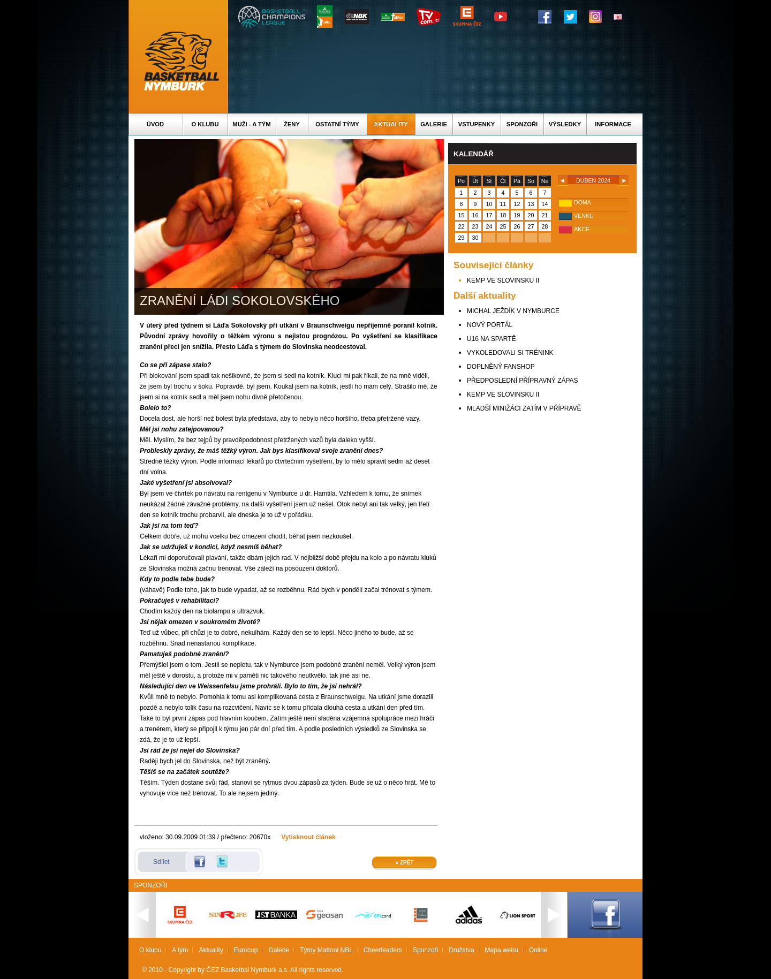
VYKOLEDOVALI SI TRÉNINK (510, 352)
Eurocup (246, 950)
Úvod (155, 124)
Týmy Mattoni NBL (326, 950)
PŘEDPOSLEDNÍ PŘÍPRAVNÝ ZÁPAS (522, 380)
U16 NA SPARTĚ (491, 339)
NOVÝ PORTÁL (489, 325)
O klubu (205, 124)
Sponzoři (522, 124)
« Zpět (405, 863)
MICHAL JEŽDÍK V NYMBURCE (513, 311)
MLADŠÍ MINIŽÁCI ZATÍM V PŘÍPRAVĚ (524, 408)
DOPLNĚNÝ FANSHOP (501, 366)
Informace (613, 124)
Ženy (292, 124)
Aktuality (390, 124)
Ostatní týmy (337, 124)
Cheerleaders (383, 950)
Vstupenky (476, 124)
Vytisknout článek (308, 837)
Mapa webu (501, 950)
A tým (180, 950)
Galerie (433, 124)
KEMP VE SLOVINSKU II (503, 280)
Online (538, 950)
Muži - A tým (251, 124)
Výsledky (565, 124)
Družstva (461, 950)
